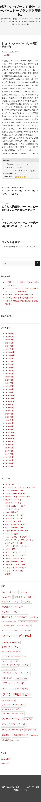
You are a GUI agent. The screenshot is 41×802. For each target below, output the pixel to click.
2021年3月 (9, 386)
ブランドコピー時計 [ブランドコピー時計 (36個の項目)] (14, 683)
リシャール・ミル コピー (15, 564)
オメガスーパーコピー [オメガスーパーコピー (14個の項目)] (12, 606)
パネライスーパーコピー (15, 543)
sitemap (23, 790)
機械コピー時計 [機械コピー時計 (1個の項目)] (15, 740)
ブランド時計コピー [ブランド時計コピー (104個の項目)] (17, 694)
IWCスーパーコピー (13, 484)
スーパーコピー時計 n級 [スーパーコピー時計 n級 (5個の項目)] (11, 642)
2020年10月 (10, 401)
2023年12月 (10, 352)
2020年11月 (10, 398)
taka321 (7, 55)
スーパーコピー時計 (13, 521)
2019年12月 (10, 432)
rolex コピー (6, 763)
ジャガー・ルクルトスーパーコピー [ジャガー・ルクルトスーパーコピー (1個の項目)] (27, 622)
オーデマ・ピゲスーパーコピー (17, 496)
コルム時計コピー (12, 512)
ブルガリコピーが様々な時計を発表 (19, 297)
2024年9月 (9, 343)
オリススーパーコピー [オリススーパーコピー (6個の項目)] (10, 612)
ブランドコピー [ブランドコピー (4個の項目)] (7, 678)
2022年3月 (9, 377)
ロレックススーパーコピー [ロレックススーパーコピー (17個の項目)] (15, 724)
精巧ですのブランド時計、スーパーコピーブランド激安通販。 (20, 11)
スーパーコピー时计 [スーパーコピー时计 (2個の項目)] (25, 630)
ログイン (24, 246)
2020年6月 (9, 414)
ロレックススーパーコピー (15, 567)
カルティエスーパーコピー (15, 506)
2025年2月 (9, 336)
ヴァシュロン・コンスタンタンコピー (20, 487)
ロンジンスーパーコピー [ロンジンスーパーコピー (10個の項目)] (13, 729)
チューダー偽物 (11, 533)
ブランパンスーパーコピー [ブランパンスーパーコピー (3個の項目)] (11, 709)
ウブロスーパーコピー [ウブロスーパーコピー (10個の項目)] (24, 597)
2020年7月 (9, 411)
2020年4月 (9, 420)
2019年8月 (9, 444)
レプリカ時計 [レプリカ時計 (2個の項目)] (28, 719)
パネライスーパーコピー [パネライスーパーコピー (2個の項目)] (9, 669)
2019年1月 (9, 466)
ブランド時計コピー (12, 194)
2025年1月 (9, 340)
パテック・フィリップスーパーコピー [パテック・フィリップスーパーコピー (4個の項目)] (16, 665)
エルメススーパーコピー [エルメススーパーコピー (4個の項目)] (11, 602)
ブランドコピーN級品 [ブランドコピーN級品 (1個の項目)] (21, 678)
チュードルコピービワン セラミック (19, 294)
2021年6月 (9, 380)
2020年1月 (9, 429)
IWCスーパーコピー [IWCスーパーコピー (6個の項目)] (10, 592)
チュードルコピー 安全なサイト (17, 537)
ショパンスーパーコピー (14, 187)
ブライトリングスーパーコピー (17, 546)
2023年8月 (9, 358)
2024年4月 (9, 349)
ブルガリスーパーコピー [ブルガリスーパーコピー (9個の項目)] (13, 713)
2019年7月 (9, 448)
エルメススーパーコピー (15, 493)
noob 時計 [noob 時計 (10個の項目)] (7, 597)
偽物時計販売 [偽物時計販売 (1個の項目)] (34, 735)
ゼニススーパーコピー (14, 527)
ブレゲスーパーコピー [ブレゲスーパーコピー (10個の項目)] (12, 718)
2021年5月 (9, 383)
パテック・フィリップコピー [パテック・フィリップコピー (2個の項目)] (10, 661)
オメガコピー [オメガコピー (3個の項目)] (26, 602)
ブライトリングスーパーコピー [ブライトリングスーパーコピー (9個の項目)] (16, 673)
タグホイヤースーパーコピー (16, 530)
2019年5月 (9, 454)
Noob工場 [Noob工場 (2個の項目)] (23, 592)
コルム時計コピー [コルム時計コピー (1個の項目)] (34, 617)
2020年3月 (9, 423)
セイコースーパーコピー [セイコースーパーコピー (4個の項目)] (11, 647)
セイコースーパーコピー (15, 524)
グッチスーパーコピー (14, 509)
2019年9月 (9, 441)
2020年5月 (9, 417)
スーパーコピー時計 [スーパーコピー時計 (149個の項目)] (17, 636)
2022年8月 (9, 374)
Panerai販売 (5, 759)
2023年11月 (10, 355)
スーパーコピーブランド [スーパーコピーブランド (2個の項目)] (24, 626)
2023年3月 (9, 367)
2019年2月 (9, 463)
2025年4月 (9, 333)
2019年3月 (9, 460)
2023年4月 (9, 364)
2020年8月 (9, 407)
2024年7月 (9, 346)
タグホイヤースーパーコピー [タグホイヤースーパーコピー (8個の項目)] (14, 656)
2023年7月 (9, 361)
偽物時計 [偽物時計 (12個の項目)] (6, 735)
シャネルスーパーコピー (15, 515)
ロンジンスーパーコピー (15, 571)
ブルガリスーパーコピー (15, 558)
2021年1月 (9, 392)
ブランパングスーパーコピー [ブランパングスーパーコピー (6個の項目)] (13, 704)
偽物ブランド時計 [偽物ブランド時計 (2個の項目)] (31, 730)
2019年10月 (10, 438)
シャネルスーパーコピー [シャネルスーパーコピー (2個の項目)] (9, 622)
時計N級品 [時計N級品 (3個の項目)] (5, 740)
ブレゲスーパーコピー (14, 561)
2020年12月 (10, 395)
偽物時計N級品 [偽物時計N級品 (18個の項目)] (20, 735)
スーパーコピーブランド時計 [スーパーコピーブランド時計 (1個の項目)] (9, 630)
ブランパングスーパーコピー (16, 552)
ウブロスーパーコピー (14, 490)
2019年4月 (9, 457)
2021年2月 (9, 389)
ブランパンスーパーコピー (15, 555)
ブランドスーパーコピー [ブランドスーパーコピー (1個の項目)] (8, 689)
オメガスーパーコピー (14, 500)
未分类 (8, 574)
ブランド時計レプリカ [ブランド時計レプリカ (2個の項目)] (8, 701)
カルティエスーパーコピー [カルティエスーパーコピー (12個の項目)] (14, 616)
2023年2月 (9, 370)
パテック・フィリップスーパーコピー (20, 540)
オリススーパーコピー (14, 503)
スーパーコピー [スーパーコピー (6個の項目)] (8, 625)
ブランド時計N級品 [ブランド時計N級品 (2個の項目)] (22, 689)
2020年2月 (9, 426)
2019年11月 (10, 435)
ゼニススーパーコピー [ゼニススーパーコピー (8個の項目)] (11, 651)
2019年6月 (9, 451)
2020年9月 (9, 404)
